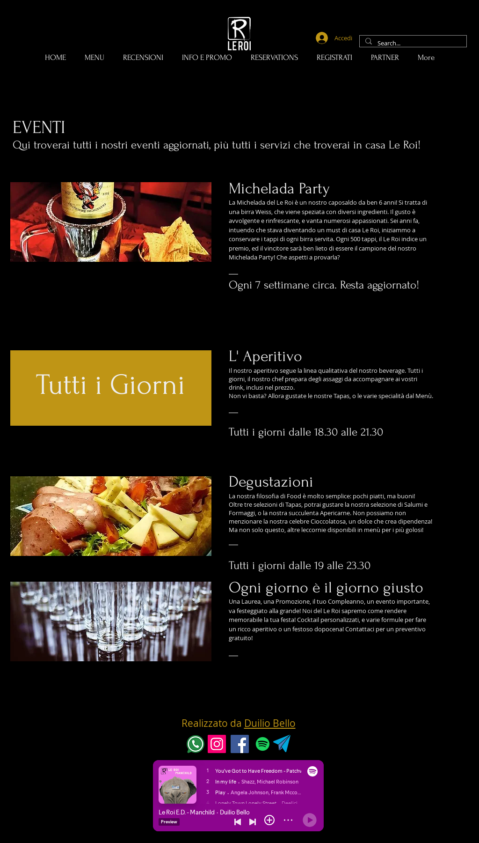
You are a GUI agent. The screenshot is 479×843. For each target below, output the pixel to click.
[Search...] (412, 43)
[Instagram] (217, 744)
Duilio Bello (270, 723)
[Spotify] (263, 744)
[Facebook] (240, 744)
